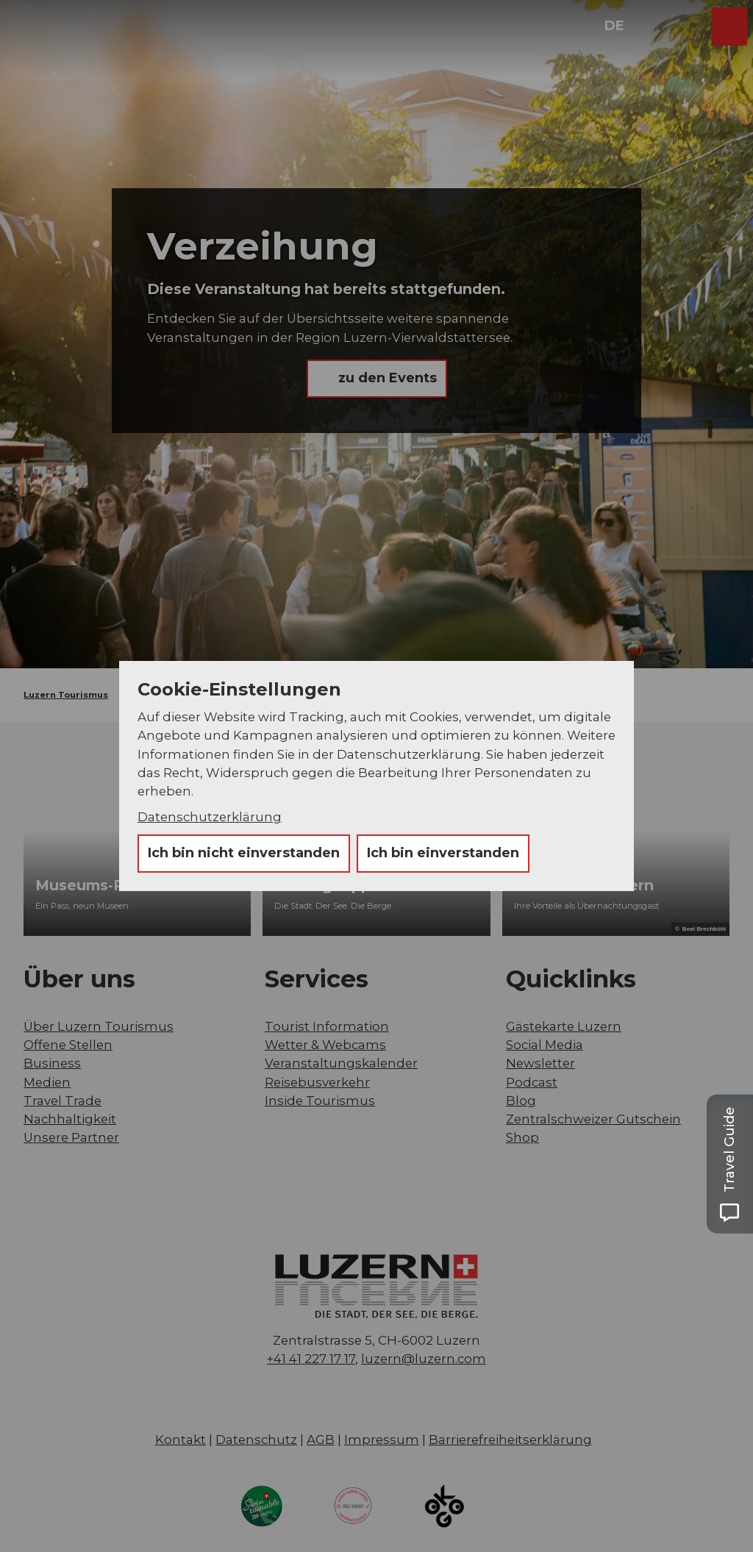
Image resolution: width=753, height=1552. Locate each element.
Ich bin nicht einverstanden (244, 853)
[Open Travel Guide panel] (729, 1164)
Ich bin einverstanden (443, 853)
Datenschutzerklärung (210, 816)
